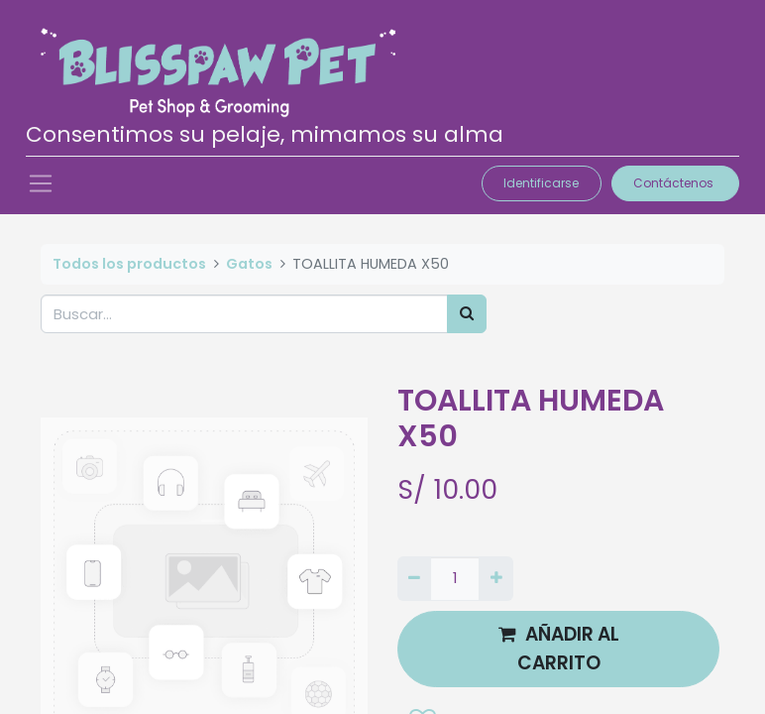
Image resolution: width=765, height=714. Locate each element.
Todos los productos (129, 264)
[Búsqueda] (467, 314)
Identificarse (541, 183)
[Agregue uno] (495, 578)
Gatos (249, 264)
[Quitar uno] (414, 578)
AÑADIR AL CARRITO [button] (558, 648)
